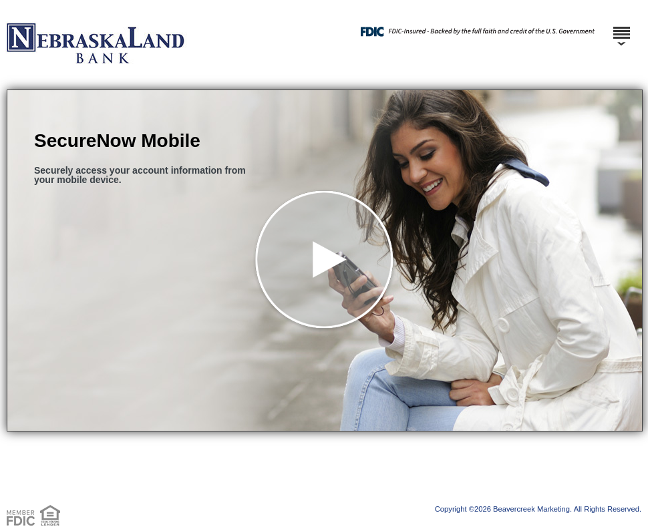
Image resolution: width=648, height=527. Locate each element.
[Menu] (621, 26)
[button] (324, 260)
